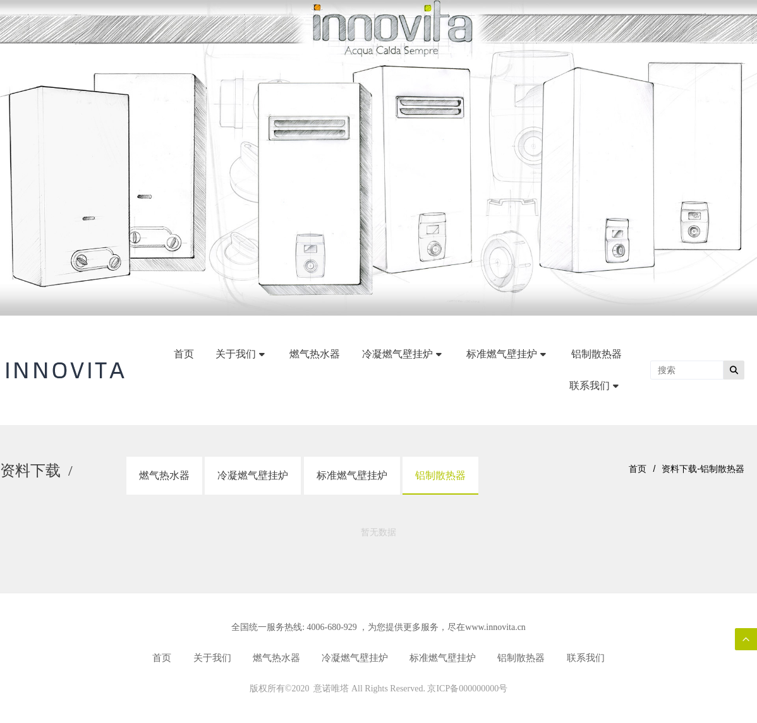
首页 (637, 469)
